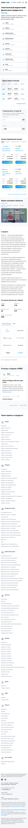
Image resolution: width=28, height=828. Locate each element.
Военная (3, 601)
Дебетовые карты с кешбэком (8, 567)
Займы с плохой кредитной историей (10, 441)
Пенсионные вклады (6, 644)
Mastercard (3, 539)
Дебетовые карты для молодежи (9, 558)
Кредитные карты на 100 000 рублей (10, 546)
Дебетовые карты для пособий (8, 587)
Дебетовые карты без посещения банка (10, 564)
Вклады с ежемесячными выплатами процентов (13, 667)
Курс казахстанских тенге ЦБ (8, 736)
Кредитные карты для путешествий (9, 530)
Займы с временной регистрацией (9, 448)
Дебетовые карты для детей (8, 576)
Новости (3, 205)
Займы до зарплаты (6, 439)
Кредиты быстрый (5, 494)
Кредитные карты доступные (8, 537)
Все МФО (3, 697)
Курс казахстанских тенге (7, 738)
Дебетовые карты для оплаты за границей (11, 580)
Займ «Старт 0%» (19, 150)
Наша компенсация (5, 784)
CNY (3, 99)
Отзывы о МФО (23, 405)
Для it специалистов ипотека (8, 619)
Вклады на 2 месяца (6, 649)
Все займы (3, 425)
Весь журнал (4, 203)
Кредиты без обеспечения (7, 480)
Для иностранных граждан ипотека (9, 615)
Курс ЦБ (22, 83)
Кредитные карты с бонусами (8, 528)
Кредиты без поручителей (7, 482)
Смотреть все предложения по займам (17, 194)
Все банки (20, 352)
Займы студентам (5, 459)
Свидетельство (4, 812)
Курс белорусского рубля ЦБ (8, 740)
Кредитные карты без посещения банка (10, 521)
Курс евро (3, 720)
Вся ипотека (4, 599)
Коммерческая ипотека (6, 633)
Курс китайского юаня (6, 729)
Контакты (6, 783)
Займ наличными (6, 150)
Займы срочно (4, 443)
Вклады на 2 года (5, 671)
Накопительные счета (6, 676)
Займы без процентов (6, 453)
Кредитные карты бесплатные (8, 519)
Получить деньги (7, 162)
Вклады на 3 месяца (6, 651)
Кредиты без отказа (6, 473)
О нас (2, 783)
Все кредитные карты (6, 512)
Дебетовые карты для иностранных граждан (12, 578)
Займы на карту (5, 437)
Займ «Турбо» (18, 173)
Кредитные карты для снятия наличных (10, 532)
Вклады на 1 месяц (5, 647)
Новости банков (8, 219)
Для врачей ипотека (6, 630)
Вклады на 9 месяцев (6, 660)
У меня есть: (5, 116)
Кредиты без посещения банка (8, 485)
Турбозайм (5, 171)
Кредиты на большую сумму (8, 491)
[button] (23, 2)
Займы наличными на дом (7, 432)
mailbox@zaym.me (6, 789)
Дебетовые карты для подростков (9, 585)
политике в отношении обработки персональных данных (13, 805)
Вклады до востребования (7, 662)
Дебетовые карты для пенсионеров (9, 583)
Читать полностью (6, 392)
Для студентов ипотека (6, 626)
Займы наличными (5, 428)
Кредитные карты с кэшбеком (8, 514)
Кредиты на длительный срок (8, 500)
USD (12, 2)
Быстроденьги (6, 148)
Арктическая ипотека (6, 603)
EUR (17, 2)
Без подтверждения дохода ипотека (10, 608)
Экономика (9, 205)
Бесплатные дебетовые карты (8, 560)
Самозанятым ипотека (6, 621)
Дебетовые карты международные (9, 573)
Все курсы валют (21, 103)
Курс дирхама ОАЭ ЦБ (6, 745)
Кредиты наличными (6, 471)
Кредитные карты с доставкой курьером (11, 535)
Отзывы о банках (13, 405)
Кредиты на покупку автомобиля (9, 478)
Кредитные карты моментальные (9, 544)
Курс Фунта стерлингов (6, 725)
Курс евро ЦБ (4, 718)
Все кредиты (4, 469)
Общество (15, 205)
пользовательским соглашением (18, 806)
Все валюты (4, 709)
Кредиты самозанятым (6, 498)
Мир (2, 541)
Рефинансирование (6, 475)
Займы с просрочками (6, 455)
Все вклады (4, 642)
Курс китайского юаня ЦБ (7, 727)
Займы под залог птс (6, 434)
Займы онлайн (4, 430)
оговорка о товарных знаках (7, 811)
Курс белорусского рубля (7, 743)
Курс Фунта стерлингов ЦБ (7, 722)
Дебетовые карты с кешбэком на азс (10, 569)
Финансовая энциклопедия (7, 761)
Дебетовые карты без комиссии (9, 562)
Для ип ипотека (5, 617)
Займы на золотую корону (7, 446)
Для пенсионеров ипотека (7, 612)
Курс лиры (3, 734)
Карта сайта (13, 784)
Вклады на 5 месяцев (6, 656)
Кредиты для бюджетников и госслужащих (11, 496)
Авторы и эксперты (13, 783)
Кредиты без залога (6, 489)
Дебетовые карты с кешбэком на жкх (10, 571)
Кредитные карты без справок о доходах (11, 526)
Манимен (18, 148)
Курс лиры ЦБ (4, 731)
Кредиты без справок (6, 487)
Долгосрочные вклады (6, 665)
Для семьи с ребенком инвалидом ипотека (11, 624)
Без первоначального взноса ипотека (10, 605)
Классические (4, 517)
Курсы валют (4, 206)
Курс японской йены (6, 752)
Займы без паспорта (6, 450)
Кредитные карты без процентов (9, 523)
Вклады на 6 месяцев (6, 658)
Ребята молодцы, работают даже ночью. (12, 381)
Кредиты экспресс (5, 503)
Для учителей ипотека (6, 628)
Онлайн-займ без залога (6, 174)
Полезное (21, 205)
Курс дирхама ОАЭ (5, 747)
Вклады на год (4, 674)
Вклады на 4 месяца (6, 653)
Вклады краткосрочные (7, 669)
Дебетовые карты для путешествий (9, 589)
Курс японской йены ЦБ (7, 749)
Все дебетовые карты (6, 555)
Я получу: (5, 126)
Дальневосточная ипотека (7, 610)
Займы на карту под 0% (6, 457)
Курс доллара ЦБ (5, 713)
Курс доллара (4, 716)
